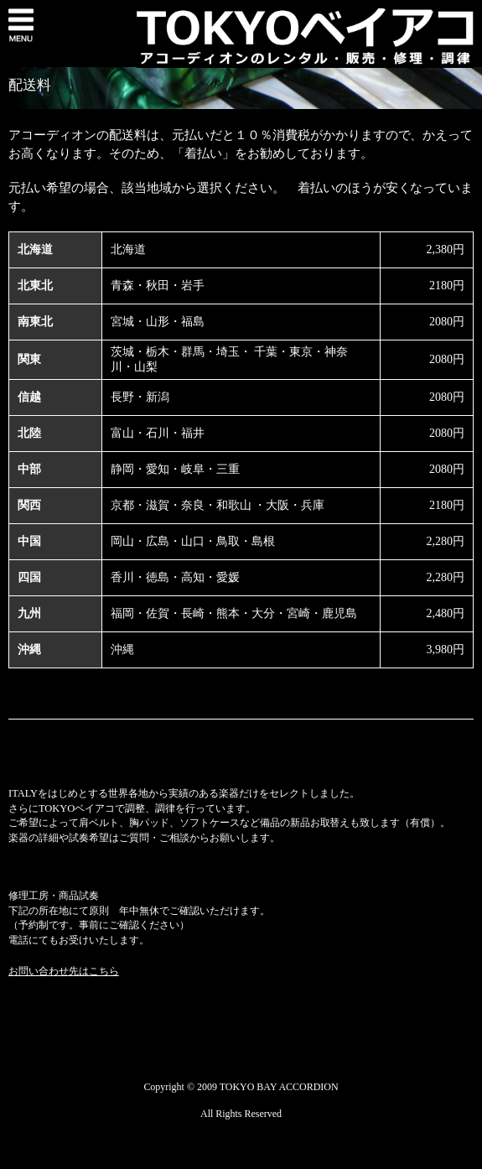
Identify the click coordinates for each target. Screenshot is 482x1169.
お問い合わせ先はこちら (63, 971)
